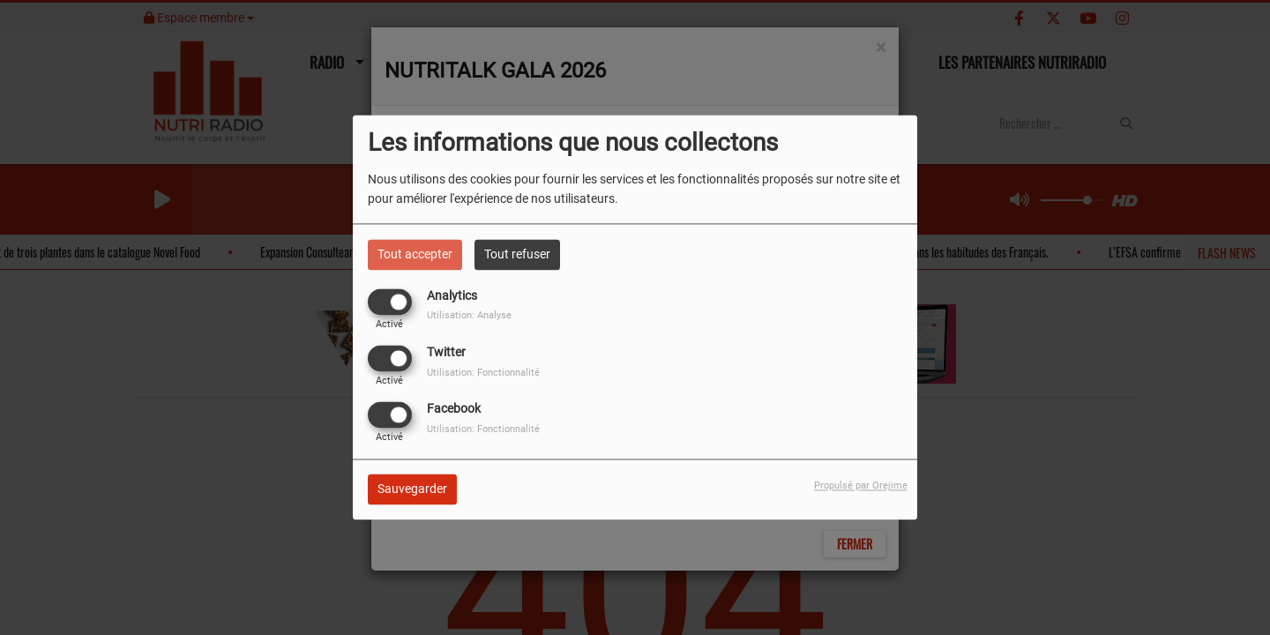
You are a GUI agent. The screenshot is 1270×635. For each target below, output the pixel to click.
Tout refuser (517, 254)
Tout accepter (414, 254)
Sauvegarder (412, 489)
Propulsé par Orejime (861, 486)
